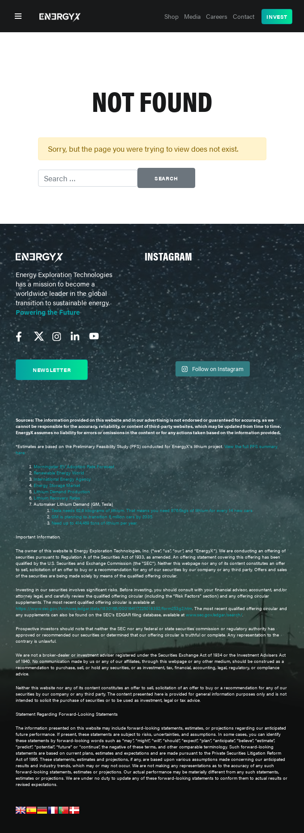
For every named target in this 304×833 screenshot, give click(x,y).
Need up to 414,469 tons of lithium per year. (94, 523)
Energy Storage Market (57, 485)
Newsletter (52, 370)
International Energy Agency (62, 479)
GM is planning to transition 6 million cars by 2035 (101, 516)
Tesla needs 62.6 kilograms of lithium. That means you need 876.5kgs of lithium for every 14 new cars (152, 510)
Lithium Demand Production (62, 491)
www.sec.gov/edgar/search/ (213, 614)
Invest (276, 17)
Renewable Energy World (59, 473)
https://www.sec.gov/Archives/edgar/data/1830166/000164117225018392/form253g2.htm (104, 608)
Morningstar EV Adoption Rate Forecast (74, 466)
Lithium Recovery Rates (57, 498)
